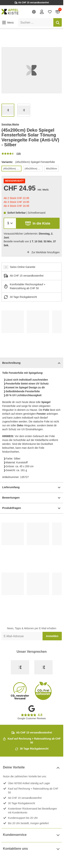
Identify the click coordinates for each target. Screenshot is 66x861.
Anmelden (52, 636)
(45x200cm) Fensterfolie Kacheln (34, 168)
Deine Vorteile (31, 767)
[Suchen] (57, 22)
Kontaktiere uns (31, 849)
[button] (7, 22)
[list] (31, 70)
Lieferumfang (31, 487)
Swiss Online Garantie (22, 266)
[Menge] (10, 223)
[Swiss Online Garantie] (20, 667)
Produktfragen (31, 508)
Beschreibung (31, 363)
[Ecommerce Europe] (43, 667)
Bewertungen (31, 498)
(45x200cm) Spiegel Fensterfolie (12, 168)
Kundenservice (31, 835)
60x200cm (51, 168)
